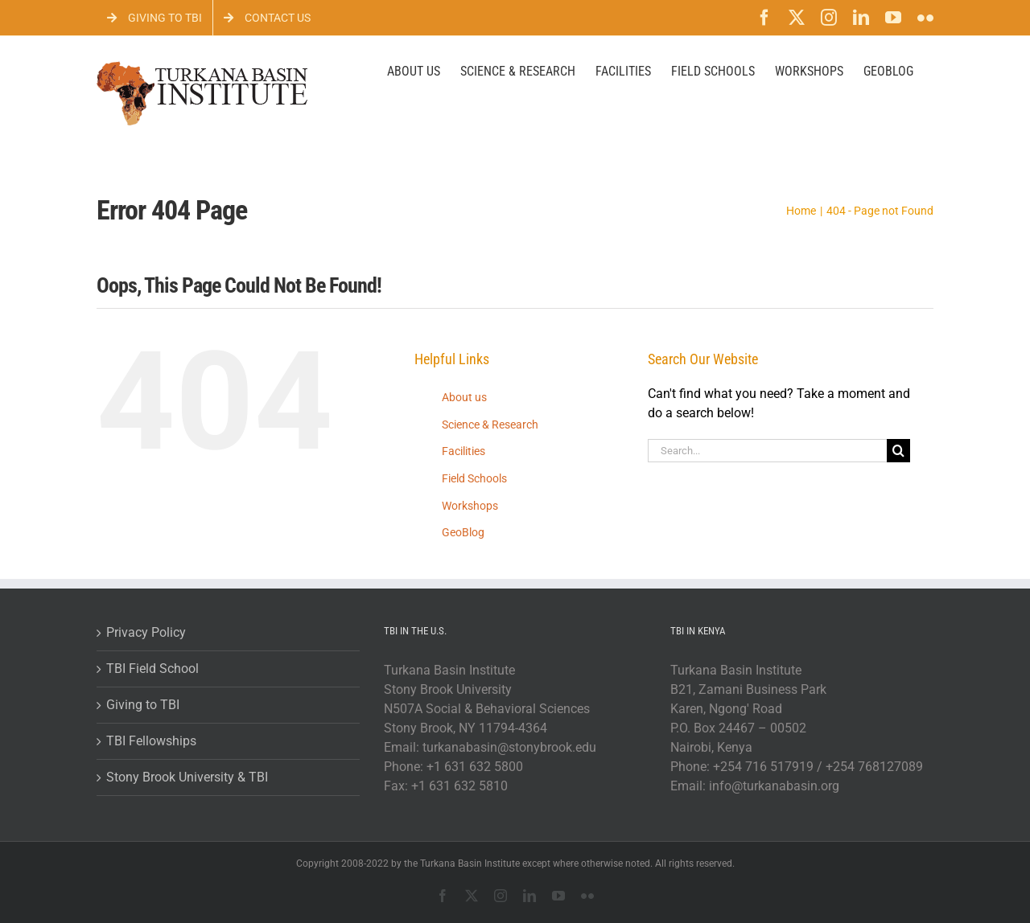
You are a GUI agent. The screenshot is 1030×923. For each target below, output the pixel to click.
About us (464, 397)
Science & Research (490, 424)
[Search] (898, 450)
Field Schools (474, 478)
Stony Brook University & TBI (187, 777)
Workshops (470, 505)
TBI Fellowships (151, 741)
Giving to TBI (142, 704)
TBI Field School (152, 668)
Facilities (463, 451)
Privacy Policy (146, 632)
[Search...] (768, 450)
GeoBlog (463, 532)
